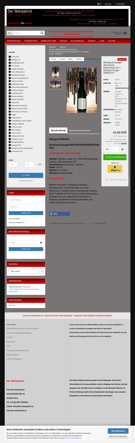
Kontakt (9, 337)
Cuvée (101, 41)
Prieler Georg (15, 118)
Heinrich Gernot (16, 81)
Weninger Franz (16, 151)
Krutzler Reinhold (16, 99)
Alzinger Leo (14, 60)
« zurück (62, 59)
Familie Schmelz (16, 69)
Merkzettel (120, 4)
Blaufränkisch (77, 41)
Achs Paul (14, 57)
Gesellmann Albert (17, 75)
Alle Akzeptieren (118, 431)
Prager (12, 115)
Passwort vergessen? (17, 222)
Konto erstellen (14, 219)
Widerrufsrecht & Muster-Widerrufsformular (23, 328)
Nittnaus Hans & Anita (18, 108)
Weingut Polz (15, 145)
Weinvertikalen (13, 41)
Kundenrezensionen (79, 130)
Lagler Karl (14, 102)
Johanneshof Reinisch (18, 87)
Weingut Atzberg (16, 142)
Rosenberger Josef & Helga (20, 121)
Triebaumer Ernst (16, 136)
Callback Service (13, 355)
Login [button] (108, 4)
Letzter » (79, 59)
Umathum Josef (16, 139)
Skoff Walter (15, 130)
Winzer (12, 52)
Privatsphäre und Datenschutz (18, 350)
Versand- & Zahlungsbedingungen (19, 333)
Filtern (25, 175)
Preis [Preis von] (11, 160)
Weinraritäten (30, 41)
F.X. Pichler (14, 66)
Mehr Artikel (13, 292)
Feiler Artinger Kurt (17, 72)
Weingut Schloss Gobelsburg (21, 148)
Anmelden (26, 213)
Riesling (63, 41)
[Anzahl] (115, 149)
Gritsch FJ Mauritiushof (18, 78)
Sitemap (12, 305)
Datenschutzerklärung (73, 438)
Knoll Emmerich (16, 93)
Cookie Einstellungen (14, 359)
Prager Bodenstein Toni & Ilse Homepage (24, 289)
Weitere (111, 41)
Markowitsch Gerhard (18, 105)
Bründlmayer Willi (16, 63)
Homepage (89, 223)
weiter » (71, 59)
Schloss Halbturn (16, 124)
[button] (99, 4)
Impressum (11, 342)
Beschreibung (58, 130)
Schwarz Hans (15, 127)
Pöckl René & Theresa (18, 112)
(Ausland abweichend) (122, 88)
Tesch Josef (14, 133)
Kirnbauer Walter (16, 90)
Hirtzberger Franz (16, 84)
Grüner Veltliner (48, 41)
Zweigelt (92, 41)
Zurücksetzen (26, 181)
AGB (8, 346)
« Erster (53, 59)
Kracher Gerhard (16, 96)
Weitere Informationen (118, 436)
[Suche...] (10, 33)
